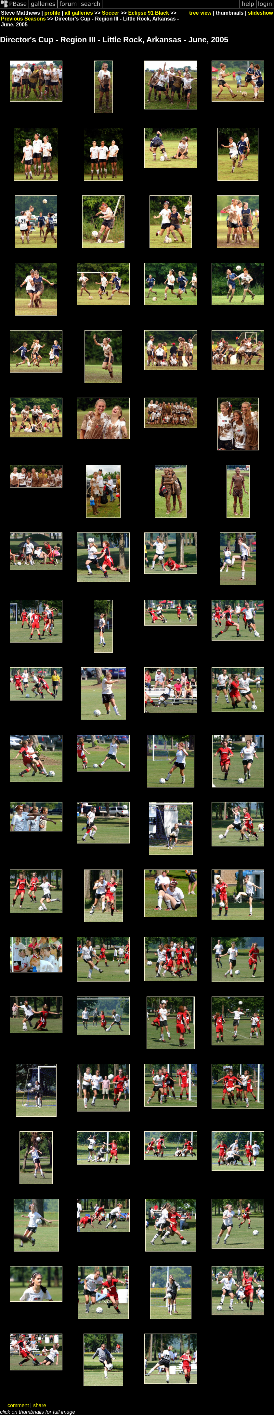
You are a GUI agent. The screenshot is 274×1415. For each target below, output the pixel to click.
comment (18, 1405)
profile (52, 13)
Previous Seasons (23, 18)
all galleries (79, 13)
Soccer (110, 13)
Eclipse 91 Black (148, 13)
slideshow (260, 13)
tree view (200, 13)
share (39, 1405)
